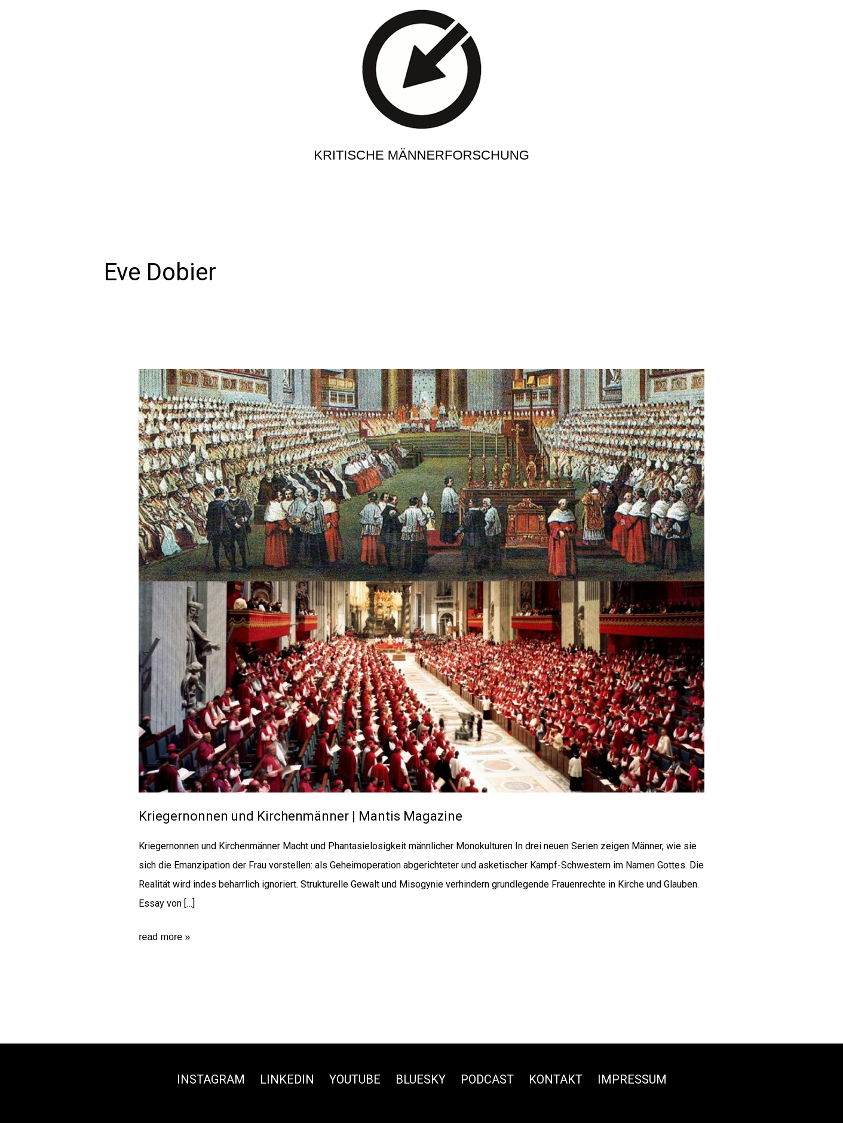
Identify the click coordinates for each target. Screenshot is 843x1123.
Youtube (355, 1079)
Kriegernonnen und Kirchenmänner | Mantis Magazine (300, 816)
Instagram (211, 1079)
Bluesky (421, 1079)
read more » (164, 937)
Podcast (487, 1079)
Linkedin (287, 1079)
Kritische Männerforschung (421, 155)
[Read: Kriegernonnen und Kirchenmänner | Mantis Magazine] (421, 580)
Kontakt (556, 1079)
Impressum (632, 1079)
